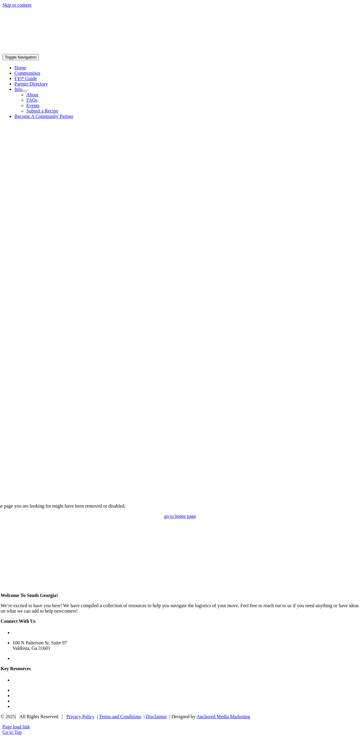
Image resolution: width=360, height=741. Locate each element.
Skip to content (16, 5)
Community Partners (32, 695)
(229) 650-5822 (28, 632)
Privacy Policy (81, 716)
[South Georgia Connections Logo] (39, 51)
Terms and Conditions (120, 716)
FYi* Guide (24, 679)
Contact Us (23, 658)
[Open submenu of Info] (24, 91)
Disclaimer (156, 716)
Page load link (16, 726)
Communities (25, 690)
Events (19, 701)
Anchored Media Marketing (223, 716)
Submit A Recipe (29, 706)
